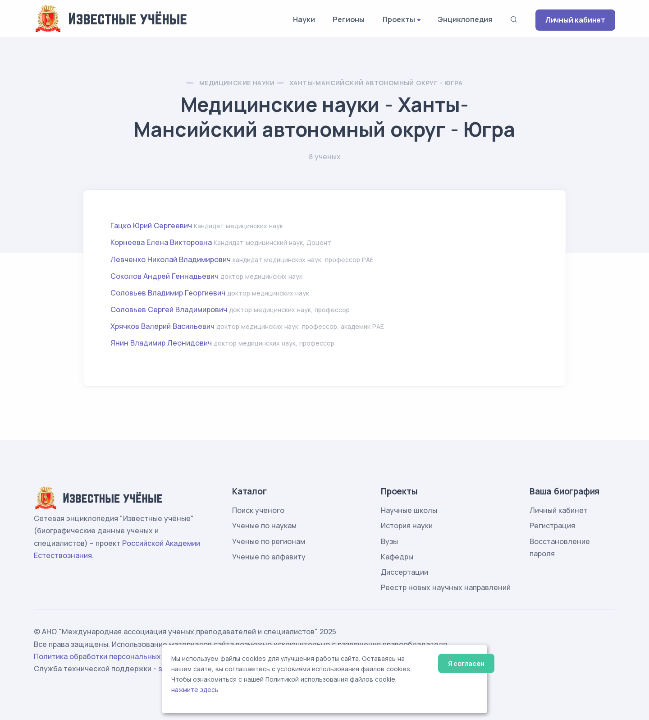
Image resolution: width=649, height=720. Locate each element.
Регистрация (552, 526)
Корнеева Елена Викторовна (161, 242)
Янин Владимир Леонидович (161, 343)
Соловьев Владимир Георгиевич (167, 293)
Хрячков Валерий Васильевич (162, 326)
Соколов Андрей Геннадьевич (164, 276)
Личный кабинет (575, 20)
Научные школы (409, 510)
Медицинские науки (237, 82)
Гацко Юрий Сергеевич (151, 226)
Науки (304, 19)
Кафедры (397, 557)
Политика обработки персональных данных (112, 656)
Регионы (349, 19)
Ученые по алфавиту (269, 557)
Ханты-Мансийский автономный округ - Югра (375, 82)
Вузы (389, 541)
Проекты (399, 19)
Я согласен (466, 663)
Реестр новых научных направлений (446, 587)
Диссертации (404, 572)
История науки (407, 526)
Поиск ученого (258, 510)
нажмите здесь (195, 690)
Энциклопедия (465, 19)
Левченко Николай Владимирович (170, 259)
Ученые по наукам (264, 526)
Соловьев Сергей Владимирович (168, 309)
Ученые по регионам (268, 541)
